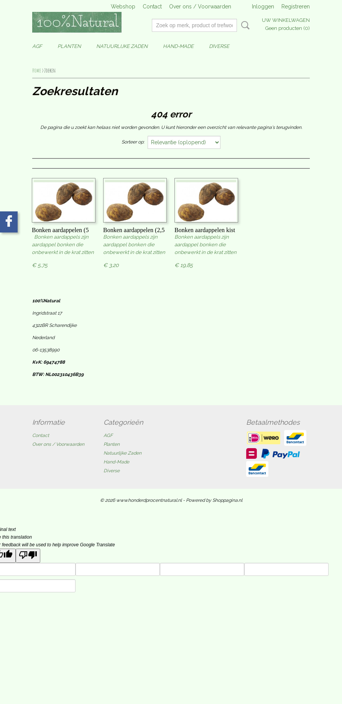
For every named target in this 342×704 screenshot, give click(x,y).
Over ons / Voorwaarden (200, 6)
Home (36, 70)
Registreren (295, 6)
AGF (37, 46)
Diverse (219, 46)
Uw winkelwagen (286, 20)
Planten (69, 46)
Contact (152, 6)
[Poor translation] (28, 556)
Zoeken (244, 25)
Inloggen (263, 6)
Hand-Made (178, 46)
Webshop (123, 6)
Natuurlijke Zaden (122, 46)
